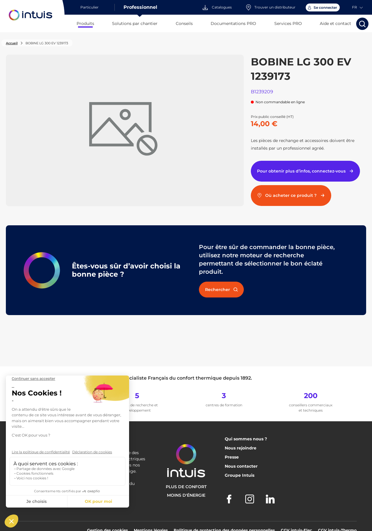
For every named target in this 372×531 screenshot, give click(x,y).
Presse (232, 457)
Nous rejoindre (240, 448)
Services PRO (288, 23)
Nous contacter (241, 466)
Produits (85, 23)
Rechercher (221, 289)
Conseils (184, 23)
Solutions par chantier (135, 23)
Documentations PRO (233, 23)
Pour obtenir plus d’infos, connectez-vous (305, 171)
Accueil (12, 43)
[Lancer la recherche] (362, 24)
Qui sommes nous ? (246, 439)
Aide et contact (335, 23)
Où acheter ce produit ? (291, 195)
